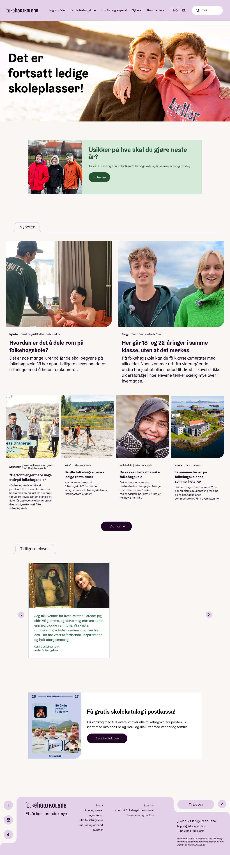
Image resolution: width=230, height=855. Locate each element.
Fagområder (57, 10)
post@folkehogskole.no (193, 826)
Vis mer (115, 526)
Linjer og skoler (93, 810)
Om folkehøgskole (83, 10)
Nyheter (137, 10)
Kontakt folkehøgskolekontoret (134, 810)
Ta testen (99, 177)
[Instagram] (8, 820)
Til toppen (196, 804)
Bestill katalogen (107, 738)
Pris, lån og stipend (113, 10)
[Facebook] (8, 805)
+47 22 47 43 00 (189, 821)
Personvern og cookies (140, 815)
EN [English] (184, 10)
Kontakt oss (155, 10)
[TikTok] (8, 834)
